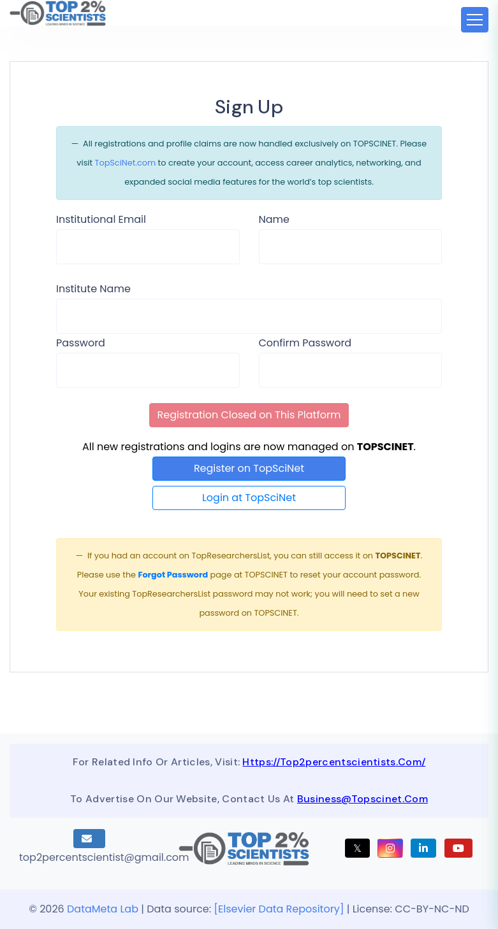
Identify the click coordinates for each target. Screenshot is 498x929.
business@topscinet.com (362, 798)
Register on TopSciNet (249, 468)
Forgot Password (173, 574)
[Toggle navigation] (474, 19)
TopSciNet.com (125, 162)
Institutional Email (101, 219)
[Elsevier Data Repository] (280, 909)
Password (80, 343)
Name (274, 219)
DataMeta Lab (102, 909)
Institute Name (93, 288)
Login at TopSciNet (249, 497)
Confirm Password (305, 343)
